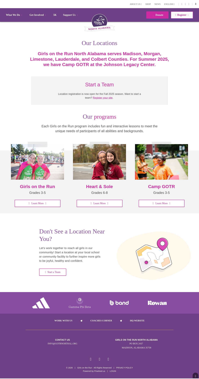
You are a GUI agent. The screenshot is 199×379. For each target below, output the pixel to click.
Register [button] (181, 15)
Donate (157, 15)
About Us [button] (136, 4)
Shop (148, 4)
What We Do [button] (14, 15)
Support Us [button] (71, 15)
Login (2, 4)
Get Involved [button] (38, 15)
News (157, 4)
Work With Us (63, 320)
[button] (195, 4)
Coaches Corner (101, 320)
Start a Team (52, 272)
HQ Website (137, 320)
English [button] (169, 4)
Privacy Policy (124, 368)
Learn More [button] (37, 203)
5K (55, 15)
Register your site (102, 97)
